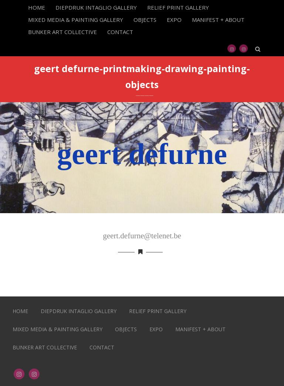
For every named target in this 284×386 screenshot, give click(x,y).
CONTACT (120, 32)
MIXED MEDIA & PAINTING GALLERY (75, 19)
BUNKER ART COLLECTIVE (62, 32)
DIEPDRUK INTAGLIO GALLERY (96, 7)
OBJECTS (144, 19)
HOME (36, 7)
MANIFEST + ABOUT (218, 19)
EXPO (174, 19)
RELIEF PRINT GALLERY (178, 7)
